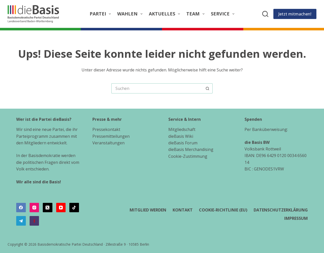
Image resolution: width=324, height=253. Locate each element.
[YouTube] (61, 207)
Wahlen (131, 14)
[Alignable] (34, 221)
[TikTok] (74, 207)
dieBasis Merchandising (190, 149)
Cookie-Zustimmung (187, 156)
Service (224, 14)
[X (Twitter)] (47, 207)
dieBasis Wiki (180, 136)
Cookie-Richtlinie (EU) (223, 210)
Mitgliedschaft (181, 129)
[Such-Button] (207, 88)
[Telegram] (21, 221)
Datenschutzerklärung (281, 210)
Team (196, 14)
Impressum (296, 218)
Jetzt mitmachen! (294, 14)
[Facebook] (21, 207)
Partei (101, 14)
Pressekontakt (106, 129)
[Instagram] (34, 207)
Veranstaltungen (108, 143)
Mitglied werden (148, 210)
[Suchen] (265, 14)
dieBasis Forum (182, 143)
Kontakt (183, 210)
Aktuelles (165, 14)
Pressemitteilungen (111, 136)
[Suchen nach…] (156, 88)
